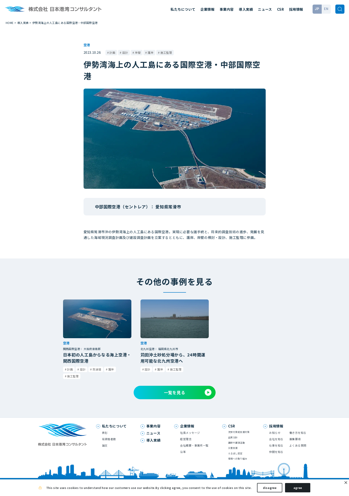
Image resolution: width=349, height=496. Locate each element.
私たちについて (183, 9)
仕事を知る (276, 445)
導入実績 (246, 9)
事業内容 (227, 9)
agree (297, 489)
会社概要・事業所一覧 (194, 445)
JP (317, 9)
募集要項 (295, 439)
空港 (87, 45)
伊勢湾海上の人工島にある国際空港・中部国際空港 (65, 23)
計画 (112, 52)
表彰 (105, 433)
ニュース (265, 9)
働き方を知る (297, 433)
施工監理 (166, 52)
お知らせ (274, 433)
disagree (270, 489)
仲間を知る (276, 452)
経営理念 (185, 439)
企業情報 (207, 9)
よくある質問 (297, 445)
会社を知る (276, 439)
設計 (125, 52)
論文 (105, 445)
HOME (10, 23)
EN (326, 9)
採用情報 (296, 9)
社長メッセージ (190, 433)
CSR (280, 9)
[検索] (339, 9)
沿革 (183, 452)
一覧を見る (187, 392)
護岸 (150, 52)
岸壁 (138, 52)
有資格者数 (109, 439)
